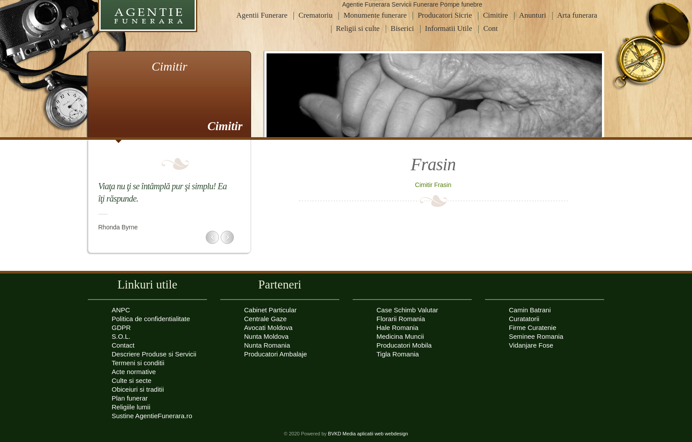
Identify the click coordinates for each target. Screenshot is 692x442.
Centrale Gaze (265, 318)
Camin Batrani (530, 310)
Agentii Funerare (262, 15)
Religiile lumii (131, 407)
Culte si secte (131, 380)
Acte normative (134, 371)
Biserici (402, 28)
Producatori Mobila (404, 345)
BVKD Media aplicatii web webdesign (368, 433)
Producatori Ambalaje (275, 354)
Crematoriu (315, 15)
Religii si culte (358, 28)
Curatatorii (524, 318)
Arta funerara (577, 15)
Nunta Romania (267, 345)
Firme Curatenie (533, 327)
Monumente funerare (374, 15)
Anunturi (532, 15)
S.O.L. (121, 336)
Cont (490, 28)
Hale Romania (397, 327)
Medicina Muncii (400, 336)
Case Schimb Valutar (407, 310)
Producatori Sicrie (444, 15)
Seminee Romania (536, 336)
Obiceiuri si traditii (138, 389)
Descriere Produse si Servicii (154, 354)
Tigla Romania (397, 354)
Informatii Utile (448, 28)
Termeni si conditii (138, 363)
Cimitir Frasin (433, 184)
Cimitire (495, 15)
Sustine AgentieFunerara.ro (152, 416)
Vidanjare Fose (531, 345)
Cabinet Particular (270, 310)
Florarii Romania (400, 318)
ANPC (121, 310)
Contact (123, 345)
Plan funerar (130, 398)
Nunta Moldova (266, 336)
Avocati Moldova (268, 327)
